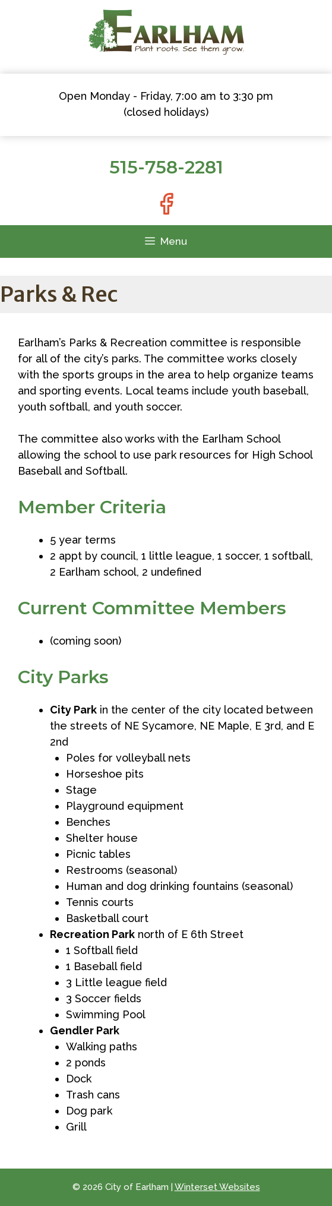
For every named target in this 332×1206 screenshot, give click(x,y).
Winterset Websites (217, 1187)
